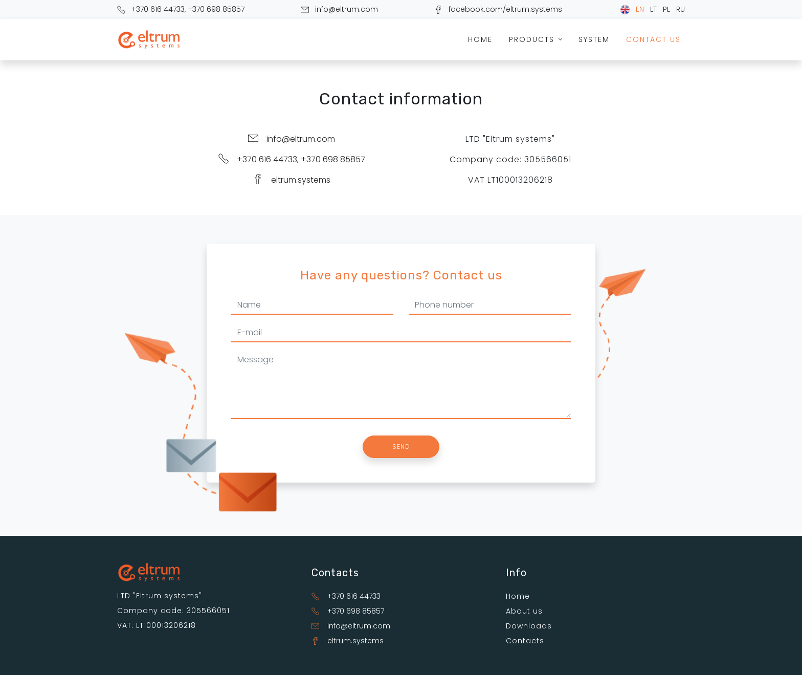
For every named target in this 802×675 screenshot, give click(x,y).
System (594, 39)
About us (524, 611)
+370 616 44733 (158, 9)
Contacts (525, 641)
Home (480, 39)
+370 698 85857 (216, 9)
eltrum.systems (300, 180)
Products (537, 39)
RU (680, 9)
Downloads (529, 626)
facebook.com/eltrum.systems (505, 9)
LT (653, 9)
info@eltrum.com (346, 9)
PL (666, 9)
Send (401, 446)
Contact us (653, 39)
